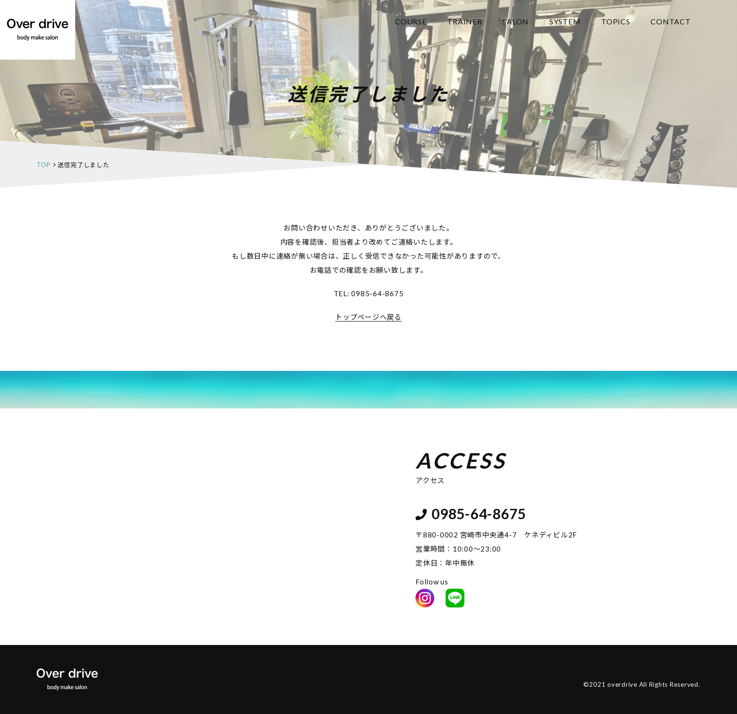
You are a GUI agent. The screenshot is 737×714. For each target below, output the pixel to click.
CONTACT (670, 21)
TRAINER (464, 21)
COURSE (411, 21)
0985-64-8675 (377, 293)
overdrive (622, 684)
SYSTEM (565, 21)
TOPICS (615, 21)
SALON (515, 21)
